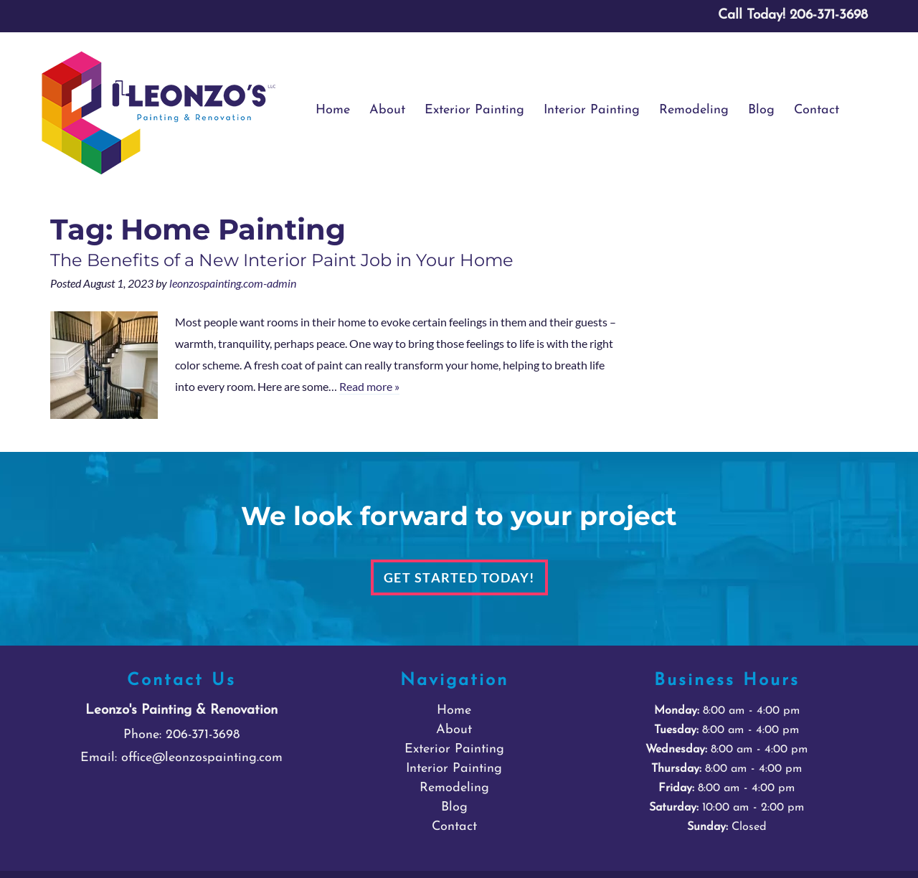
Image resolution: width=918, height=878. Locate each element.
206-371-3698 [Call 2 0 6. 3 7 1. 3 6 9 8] (203, 735)
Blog (761, 110)
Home (333, 110)
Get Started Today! (459, 577)
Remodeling (694, 110)
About (387, 110)
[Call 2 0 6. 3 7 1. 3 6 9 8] (829, 15)
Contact (816, 110)
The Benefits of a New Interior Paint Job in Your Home (282, 260)
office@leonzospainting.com (202, 758)
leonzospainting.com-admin (232, 283)
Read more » (369, 386)
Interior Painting (592, 110)
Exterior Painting (474, 110)
